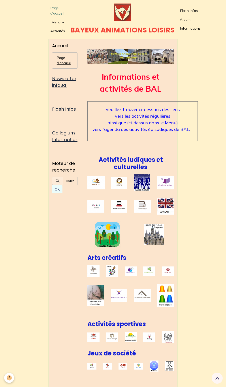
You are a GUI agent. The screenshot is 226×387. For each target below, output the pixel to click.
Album (185, 19)
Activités (57, 31)
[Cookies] (9, 378)
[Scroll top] (217, 378)
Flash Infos (189, 10)
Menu (56, 22)
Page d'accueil (57, 10)
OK (57, 189)
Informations (190, 28)
